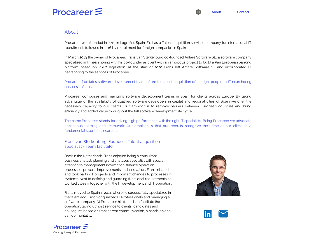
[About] (216, 12)
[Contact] (243, 12)
